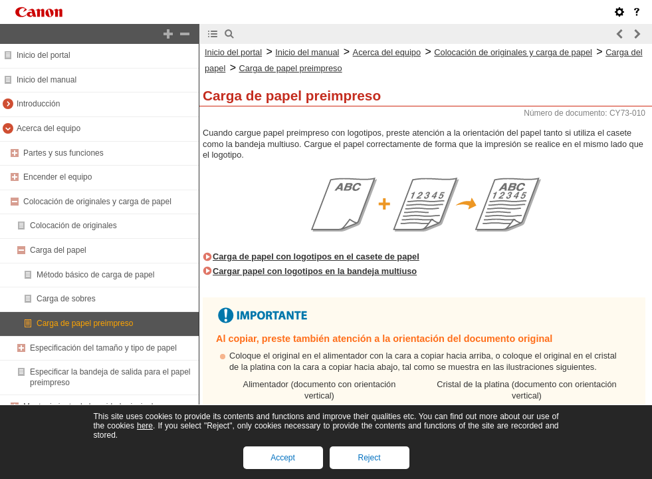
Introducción (38, 103)
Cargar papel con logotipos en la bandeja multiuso (315, 271)
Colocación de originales (73, 225)
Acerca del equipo (48, 128)
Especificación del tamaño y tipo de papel (103, 348)
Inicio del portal (43, 55)
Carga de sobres (66, 298)
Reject (369, 457)
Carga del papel (58, 250)
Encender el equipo (57, 177)
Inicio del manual (46, 79)
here (145, 425)
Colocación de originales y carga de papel (97, 201)
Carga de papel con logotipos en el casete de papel (316, 256)
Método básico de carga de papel (95, 274)
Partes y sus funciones (63, 153)
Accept (283, 457)
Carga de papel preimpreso (85, 323)
